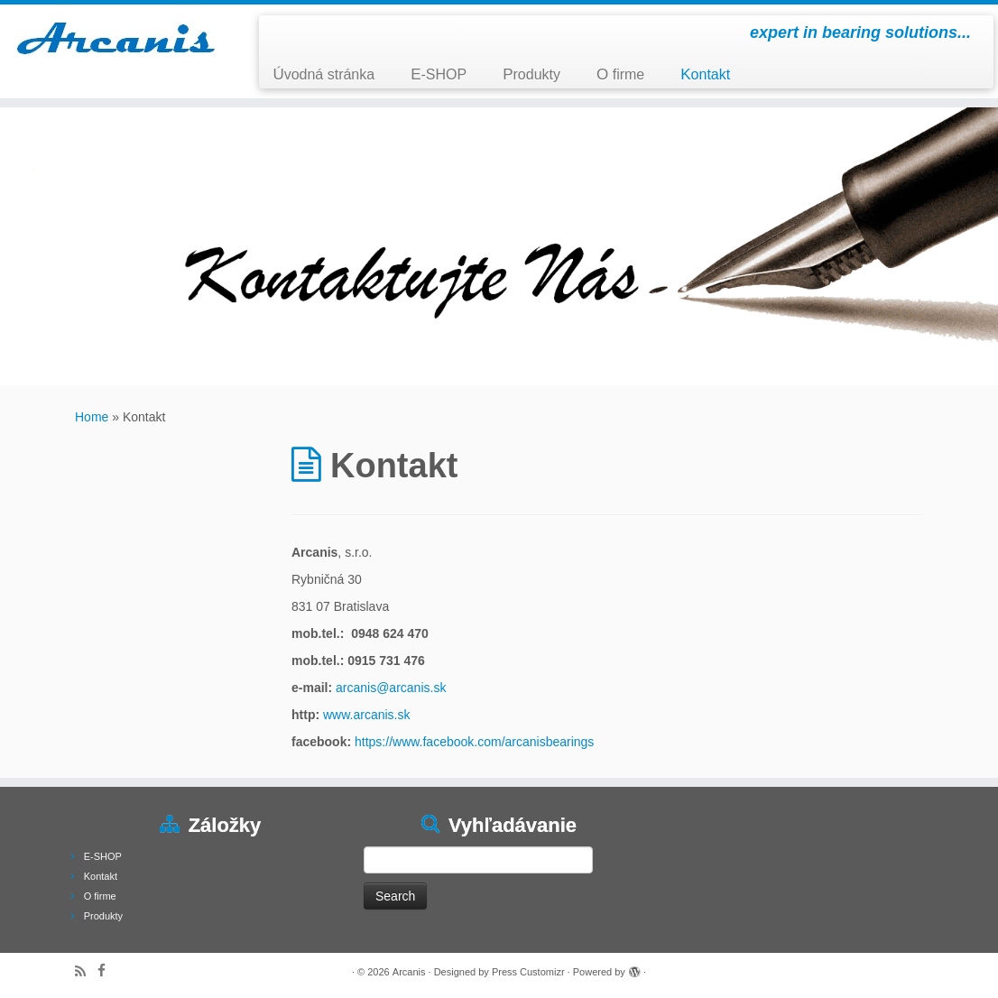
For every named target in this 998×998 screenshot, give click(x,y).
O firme (620, 74)
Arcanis (409, 971)
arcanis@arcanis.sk (391, 687)
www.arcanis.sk (366, 714)
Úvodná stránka (323, 74)
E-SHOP (439, 74)
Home (91, 417)
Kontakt (705, 74)
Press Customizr (528, 971)
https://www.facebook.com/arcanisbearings (474, 742)
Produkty (531, 74)
